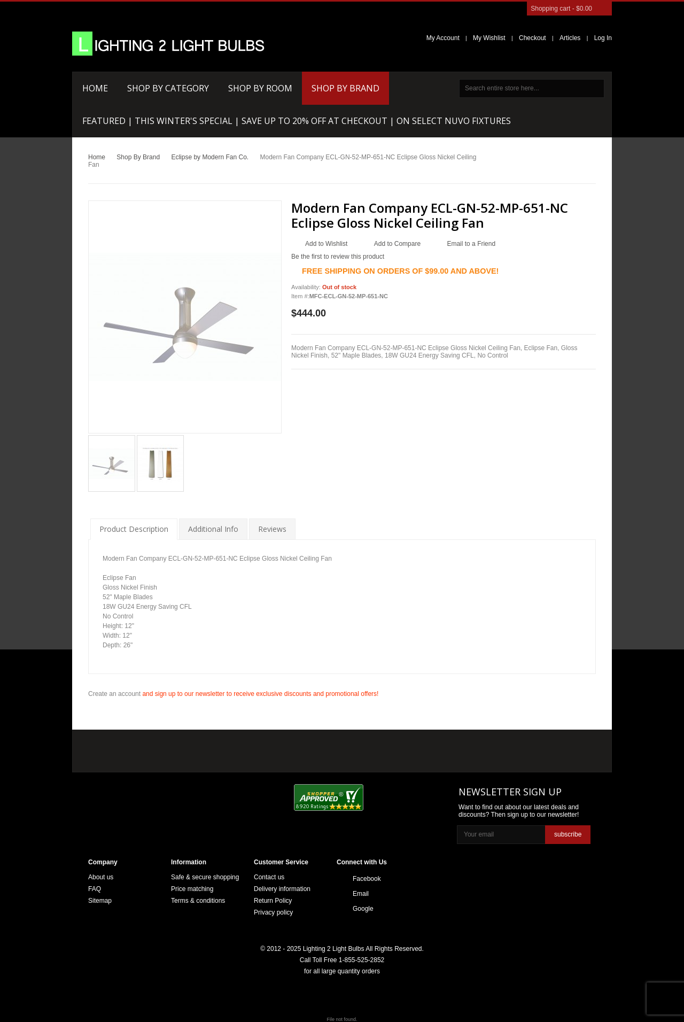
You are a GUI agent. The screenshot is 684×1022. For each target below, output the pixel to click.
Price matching (192, 889)
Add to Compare (397, 243)
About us (100, 877)
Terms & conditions (198, 900)
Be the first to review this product (337, 256)
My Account (443, 38)
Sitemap (100, 900)
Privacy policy (273, 912)
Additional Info (213, 529)
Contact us (269, 877)
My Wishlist (489, 38)
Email (361, 893)
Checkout (532, 38)
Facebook (367, 878)
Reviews (272, 529)
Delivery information (282, 889)
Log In (603, 38)
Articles (569, 38)
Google (363, 908)
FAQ (94, 889)
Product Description (133, 529)
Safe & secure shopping (205, 877)
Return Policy (273, 900)
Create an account (114, 694)
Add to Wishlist (326, 243)
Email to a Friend (471, 243)
